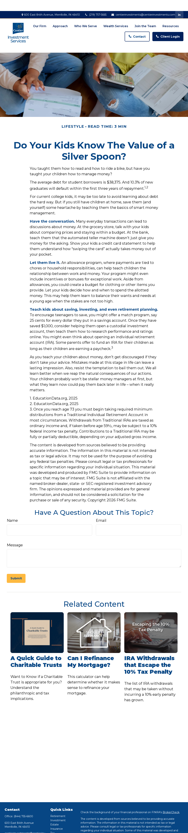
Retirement (57, 797)
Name (12, 502)
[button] (39, 14)
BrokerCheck (171, 793)
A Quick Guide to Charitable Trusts (36, 643)
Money (54, 818)
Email (101, 502)
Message (15, 526)
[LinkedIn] (179, 3)
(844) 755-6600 (23, 797)
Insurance (56, 810)
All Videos (56, 831)
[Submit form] (16, 559)
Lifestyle (55, 822)
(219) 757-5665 (95, 3)
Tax (52, 814)
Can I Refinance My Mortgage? (90, 643)
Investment (58, 801)
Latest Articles (59, 827)
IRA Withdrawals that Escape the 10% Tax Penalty (149, 646)
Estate (54, 805)
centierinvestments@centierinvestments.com (143, 3)
